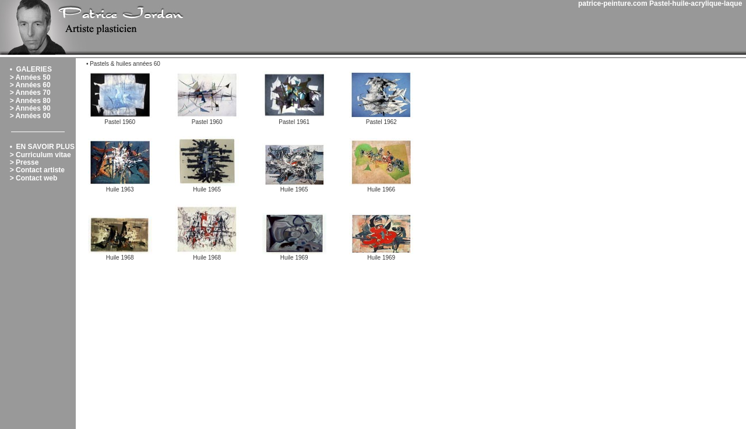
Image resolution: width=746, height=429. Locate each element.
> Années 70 (30, 92)
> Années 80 (30, 101)
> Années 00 (30, 116)
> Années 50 (30, 77)
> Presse (24, 162)
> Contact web (34, 178)
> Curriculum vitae (40, 155)
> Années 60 (30, 85)
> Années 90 (30, 108)
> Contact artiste (37, 170)
